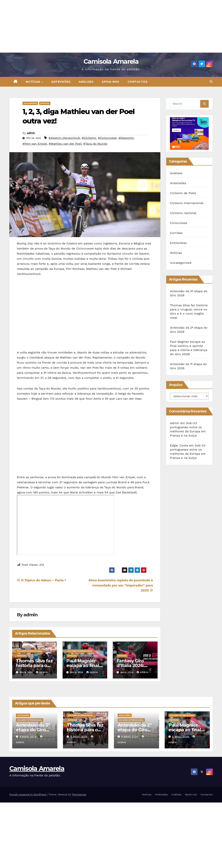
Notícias (33, 81)
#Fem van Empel (34, 143)
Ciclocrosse (30, 103)
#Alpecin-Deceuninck (64, 138)
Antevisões (60, 81)
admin (31, 133)
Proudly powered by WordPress (28, 794)
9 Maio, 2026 (28, 736)
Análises (86, 81)
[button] (211, 81)
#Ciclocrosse (107, 138)
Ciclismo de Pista (183, 193)
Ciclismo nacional (183, 213)
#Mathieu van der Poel (65, 143)
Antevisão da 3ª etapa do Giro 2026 (33, 729)
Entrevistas (178, 243)
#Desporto (126, 138)
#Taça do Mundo (95, 143)
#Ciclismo (89, 138)
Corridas (176, 233)
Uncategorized (180, 263)
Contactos (138, 81)
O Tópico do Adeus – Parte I (41, 580)
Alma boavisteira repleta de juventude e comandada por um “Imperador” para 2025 (120, 585)
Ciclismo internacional (29, 651)
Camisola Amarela (111, 61)
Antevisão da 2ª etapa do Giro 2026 (134, 729)
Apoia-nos (110, 81)
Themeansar (79, 794)
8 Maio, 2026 (130, 736)
